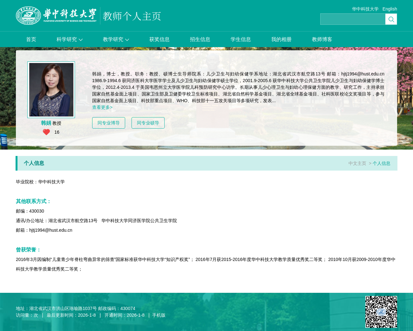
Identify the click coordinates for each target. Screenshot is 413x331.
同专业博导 (109, 122)
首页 (31, 39)
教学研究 (116, 39)
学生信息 (241, 39)
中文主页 (357, 163)
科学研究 (70, 39)
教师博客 (322, 39)
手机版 (159, 315)
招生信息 (200, 39)
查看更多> (102, 107)
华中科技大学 (365, 8)
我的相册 (281, 39)
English (390, 8)
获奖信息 (159, 39)
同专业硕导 (148, 122)
